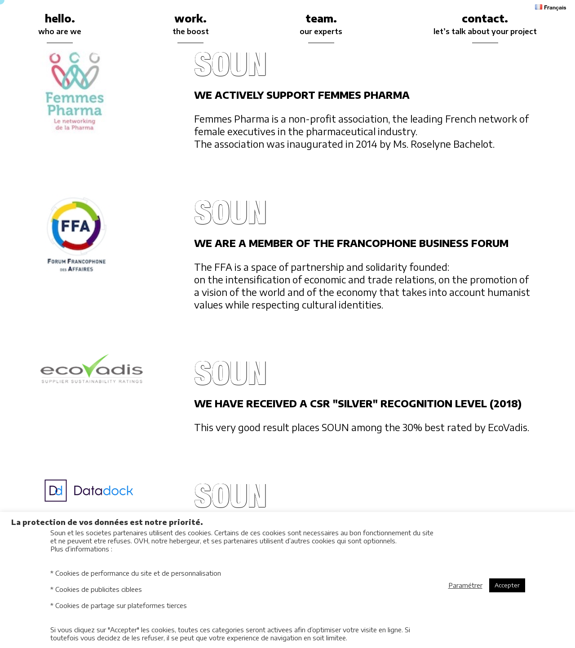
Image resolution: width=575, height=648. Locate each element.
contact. (485, 25)
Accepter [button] (507, 585)
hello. (59, 25)
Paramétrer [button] (465, 585)
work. (190, 25)
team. (321, 25)
